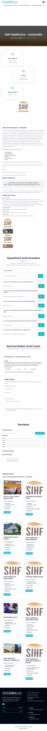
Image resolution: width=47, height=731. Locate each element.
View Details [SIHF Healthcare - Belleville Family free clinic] (29, 635)
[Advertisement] (23, 16)
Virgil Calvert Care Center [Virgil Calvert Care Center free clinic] (11, 538)
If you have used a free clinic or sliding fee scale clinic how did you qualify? (23, 291)
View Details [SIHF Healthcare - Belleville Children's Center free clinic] (29, 678)
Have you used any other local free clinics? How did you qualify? (20, 321)
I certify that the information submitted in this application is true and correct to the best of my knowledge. (23, 409)
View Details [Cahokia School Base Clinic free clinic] (29, 514)
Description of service (9, 398)
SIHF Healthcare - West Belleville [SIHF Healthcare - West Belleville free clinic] (32, 538)
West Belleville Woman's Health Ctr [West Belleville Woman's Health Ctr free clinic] (11, 659)
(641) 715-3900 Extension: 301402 (23, 5)
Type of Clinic (7, 392)
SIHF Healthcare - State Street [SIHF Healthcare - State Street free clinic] (10, 578)
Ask (40, 276)
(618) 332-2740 (23, 77)
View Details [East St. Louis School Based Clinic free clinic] (7, 512)
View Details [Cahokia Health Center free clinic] (29, 590)
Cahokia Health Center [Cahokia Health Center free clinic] (34, 577)
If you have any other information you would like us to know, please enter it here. (23, 311)
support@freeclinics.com (39, 5)
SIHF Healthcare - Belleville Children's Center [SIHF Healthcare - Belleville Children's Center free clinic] (33, 661)
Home (12, 38)
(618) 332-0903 (22, 79)
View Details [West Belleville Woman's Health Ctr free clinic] (7, 674)
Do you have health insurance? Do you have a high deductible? (19, 301)
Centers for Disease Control (33, 692)
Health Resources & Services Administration (33, 698)
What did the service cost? (10, 386)
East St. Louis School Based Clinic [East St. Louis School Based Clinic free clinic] (11, 497)
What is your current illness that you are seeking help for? (18, 281)
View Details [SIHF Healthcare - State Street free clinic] (7, 594)
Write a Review (40, 433)
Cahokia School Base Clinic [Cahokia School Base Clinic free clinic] (34, 497)
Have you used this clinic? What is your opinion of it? (17, 329)
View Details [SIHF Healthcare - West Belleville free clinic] (29, 553)
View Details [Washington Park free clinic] (7, 631)
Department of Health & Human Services (35, 700)
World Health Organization (32, 694)
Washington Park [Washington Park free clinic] (10, 617)
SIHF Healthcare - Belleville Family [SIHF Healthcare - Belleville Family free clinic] (32, 619)
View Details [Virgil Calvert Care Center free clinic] (7, 552)
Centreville (20, 38)
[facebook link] (3, 704)
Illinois (15, 38)
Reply (41, 286)
